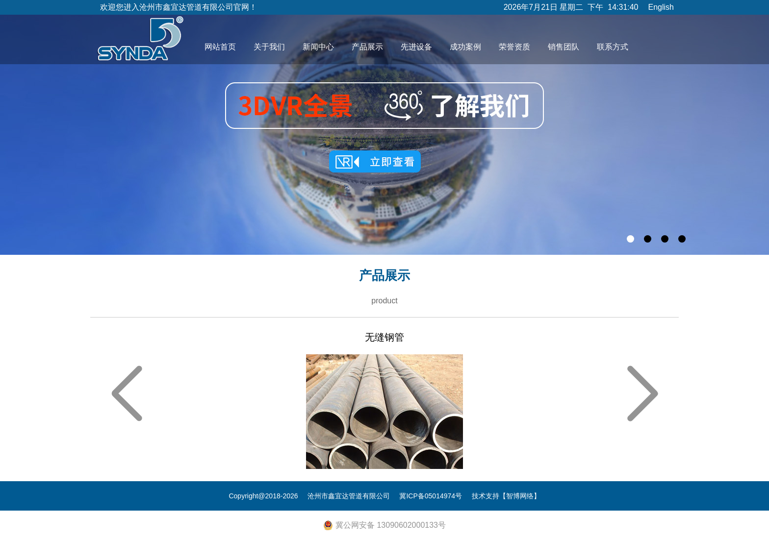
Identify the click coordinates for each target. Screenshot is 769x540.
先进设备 (416, 47)
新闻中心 (318, 47)
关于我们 (269, 47)
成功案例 (465, 47)
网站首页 (220, 47)
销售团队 (563, 47)
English (661, 7)
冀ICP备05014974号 (430, 496)
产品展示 (367, 47)
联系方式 (612, 47)
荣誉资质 (514, 47)
